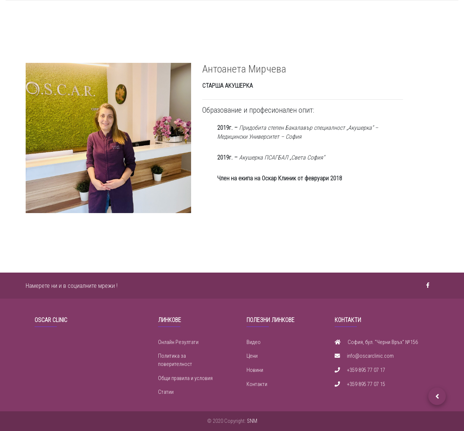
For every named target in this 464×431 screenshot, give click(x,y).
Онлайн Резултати (178, 342)
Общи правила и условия (185, 378)
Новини (254, 370)
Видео (253, 342)
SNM (252, 421)
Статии (166, 392)
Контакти (256, 384)
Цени (252, 356)
